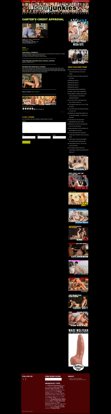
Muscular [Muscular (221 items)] (47, 402)
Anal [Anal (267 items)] (46, 385)
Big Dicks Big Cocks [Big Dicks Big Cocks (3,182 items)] (54, 388)
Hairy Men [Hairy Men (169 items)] (58, 397)
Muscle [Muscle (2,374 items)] (62, 401)
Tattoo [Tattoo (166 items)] (58, 405)
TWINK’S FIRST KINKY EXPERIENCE (77, 91)
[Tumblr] (26, 379)
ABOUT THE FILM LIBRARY (75, 378)
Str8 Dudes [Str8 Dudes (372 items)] (48, 405)
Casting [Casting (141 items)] (63, 390)
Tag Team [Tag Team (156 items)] (55, 405)
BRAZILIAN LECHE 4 (74, 80)
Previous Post (27, 111)
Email (39, 135)
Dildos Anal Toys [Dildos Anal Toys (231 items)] (51, 396)
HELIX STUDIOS (35, 91)
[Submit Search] (73, 1)
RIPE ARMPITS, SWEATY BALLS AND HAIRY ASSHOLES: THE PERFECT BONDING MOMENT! (77, 96)
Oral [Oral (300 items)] (50, 402)
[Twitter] (23, 379)
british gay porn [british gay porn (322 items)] (58, 390)
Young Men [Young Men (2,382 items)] (55, 408)
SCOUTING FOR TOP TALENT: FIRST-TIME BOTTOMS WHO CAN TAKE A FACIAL (78, 72)
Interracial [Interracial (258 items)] (47, 401)
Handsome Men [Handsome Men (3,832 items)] (58, 399)
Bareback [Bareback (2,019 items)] (57, 386)
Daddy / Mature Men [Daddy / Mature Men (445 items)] (57, 394)
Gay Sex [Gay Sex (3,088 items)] (52, 397)
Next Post (62, 111)
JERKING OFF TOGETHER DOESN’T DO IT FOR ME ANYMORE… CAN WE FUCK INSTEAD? (78, 115)
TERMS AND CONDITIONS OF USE (77, 379)
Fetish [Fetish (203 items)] (56, 396)
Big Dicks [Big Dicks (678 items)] (57, 387)
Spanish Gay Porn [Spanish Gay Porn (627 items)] (60, 404)
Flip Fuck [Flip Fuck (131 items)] (59, 396)
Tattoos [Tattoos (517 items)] (62, 405)
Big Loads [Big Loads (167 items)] (62, 389)
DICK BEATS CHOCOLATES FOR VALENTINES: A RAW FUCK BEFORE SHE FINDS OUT (78, 150)
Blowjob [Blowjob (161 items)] (46, 390)
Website (54, 135)
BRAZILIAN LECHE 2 (74, 85)
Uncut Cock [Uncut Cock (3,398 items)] (59, 406)
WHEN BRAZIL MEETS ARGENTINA (77, 89)
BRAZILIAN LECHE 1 (74, 87)
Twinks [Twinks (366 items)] (52, 406)
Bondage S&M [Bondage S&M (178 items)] (51, 390)
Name (23, 135)
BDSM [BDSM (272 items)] (63, 385)
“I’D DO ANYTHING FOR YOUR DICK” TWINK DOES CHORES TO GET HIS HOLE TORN (79, 135)
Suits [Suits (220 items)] (52, 405)
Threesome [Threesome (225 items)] (47, 406)
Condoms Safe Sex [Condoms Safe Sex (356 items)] (55, 393)
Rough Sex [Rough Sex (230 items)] (54, 402)
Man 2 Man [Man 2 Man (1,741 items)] (54, 401)
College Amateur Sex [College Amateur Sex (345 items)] (50, 391)
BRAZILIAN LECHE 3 (74, 82)
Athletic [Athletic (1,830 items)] (50, 386)
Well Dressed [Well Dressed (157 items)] (47, 408)
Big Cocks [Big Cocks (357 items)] (51, 387)
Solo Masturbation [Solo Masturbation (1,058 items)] (52, 403)
